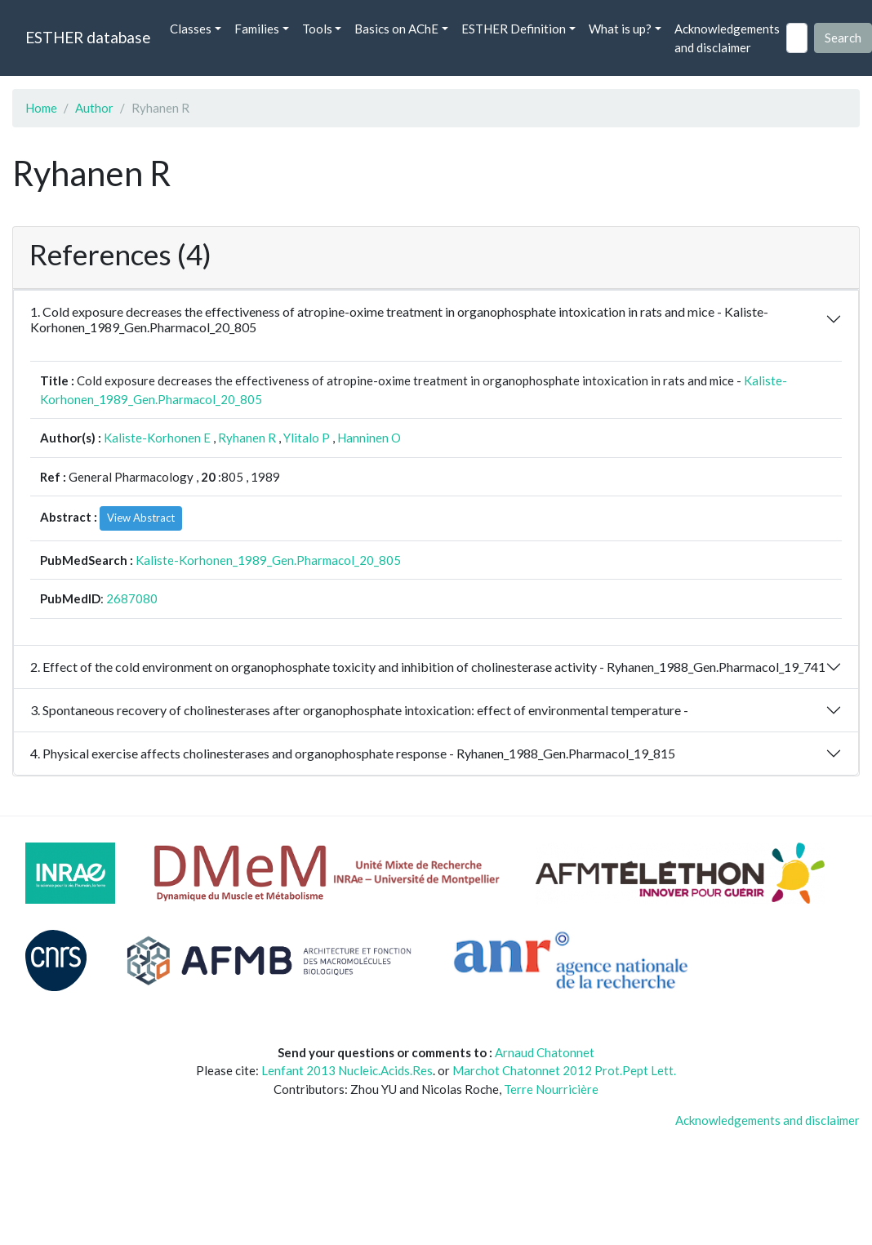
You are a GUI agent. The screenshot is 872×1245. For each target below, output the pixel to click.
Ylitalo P (306, 437)
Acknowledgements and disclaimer (727, 38)
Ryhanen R (247, 437)
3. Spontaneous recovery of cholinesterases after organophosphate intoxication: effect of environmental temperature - (359, 710)
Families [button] (256, 28)
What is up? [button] (620, 28)
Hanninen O (369, 437)
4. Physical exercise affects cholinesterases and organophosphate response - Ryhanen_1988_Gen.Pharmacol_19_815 (352, 753)
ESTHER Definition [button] (513, 28)
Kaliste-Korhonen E (157, 437)
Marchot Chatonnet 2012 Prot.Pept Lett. (564, 1070)
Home (41, 107)
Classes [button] (190, 28)
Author (94, 107)
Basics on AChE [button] (396, 28)
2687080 (132, 598)
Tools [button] (317, 28)
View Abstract (141, 517)
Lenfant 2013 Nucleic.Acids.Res (347, 1070)
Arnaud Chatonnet (544, 1052)
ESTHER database (87, 37)
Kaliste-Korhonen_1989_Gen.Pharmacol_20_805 (268, 560)
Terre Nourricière (551, 1089)
